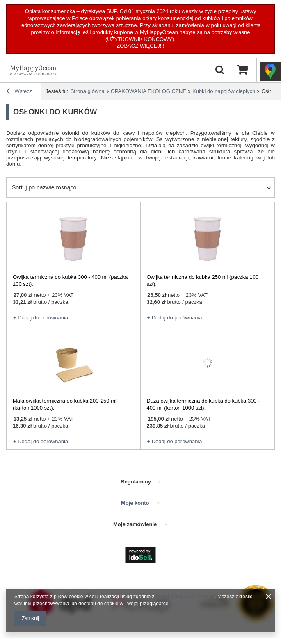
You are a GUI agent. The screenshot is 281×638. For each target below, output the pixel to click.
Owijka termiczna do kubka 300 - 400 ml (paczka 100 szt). (70, 280)
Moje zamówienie (135, 524)
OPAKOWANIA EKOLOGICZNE (148, 91)
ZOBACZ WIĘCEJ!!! (140, 46)
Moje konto (136, 503)
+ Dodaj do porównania (40, 317)
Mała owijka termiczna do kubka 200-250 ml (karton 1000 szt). (65, 404)
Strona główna (88, 91)
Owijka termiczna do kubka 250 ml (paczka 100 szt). (202, 280)
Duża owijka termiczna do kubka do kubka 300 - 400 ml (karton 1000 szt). (203, 404)
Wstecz (19, 92)
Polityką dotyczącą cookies (185, 596)
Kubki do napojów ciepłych (223, 91)
